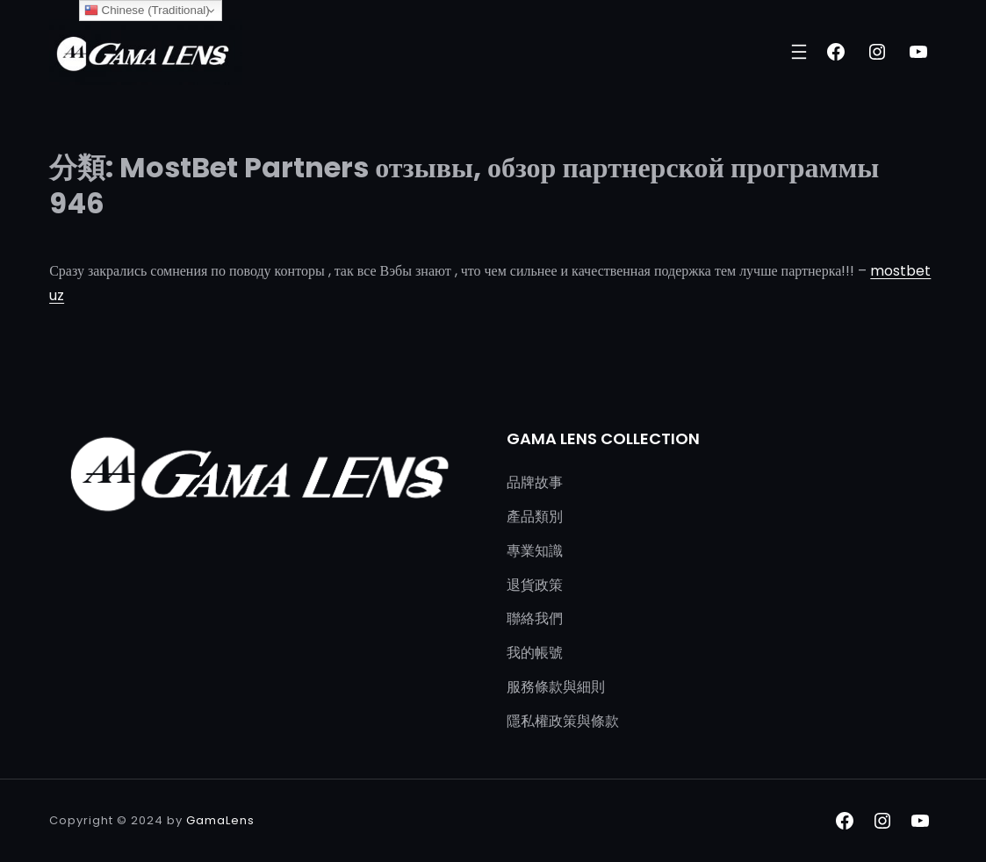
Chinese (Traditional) (147, 11)
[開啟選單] (799, 51)
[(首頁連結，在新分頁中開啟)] (145, 51)
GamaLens (220, 820)
